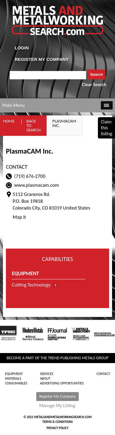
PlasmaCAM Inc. (64, 123)
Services (46, 374)
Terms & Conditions (57, 421)
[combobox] (48, 75)
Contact (103, 374)
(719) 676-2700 (29, 176)
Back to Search (33, 125)
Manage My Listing (57, 405)
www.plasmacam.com (36, 185)
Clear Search (94, 84)
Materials (13, 378)
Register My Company (57, 396)
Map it (19, 217)
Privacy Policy (57, 428)
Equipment (14, 374)
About (45, 378)
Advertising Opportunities (62, 383)
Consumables (16, 383)
